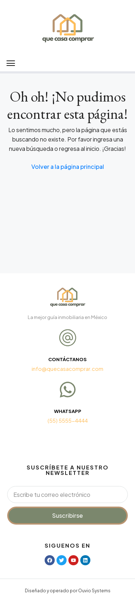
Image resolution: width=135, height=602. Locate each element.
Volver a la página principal (67, 166)
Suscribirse (67, 515)
